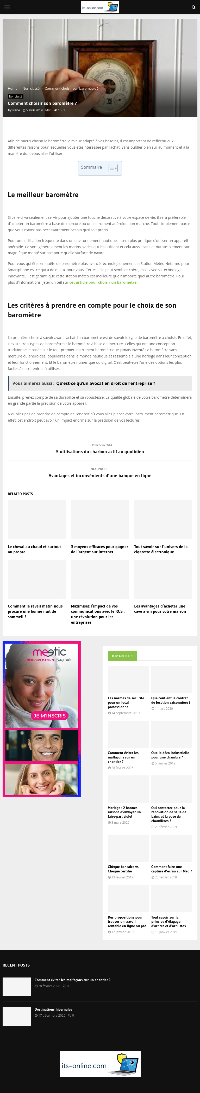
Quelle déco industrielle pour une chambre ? (170, 755)
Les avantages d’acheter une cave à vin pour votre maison (160, 608)
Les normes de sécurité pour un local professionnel (126, 702)
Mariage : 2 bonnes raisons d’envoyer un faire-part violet (124, 812)
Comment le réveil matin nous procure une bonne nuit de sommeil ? (35, 611)
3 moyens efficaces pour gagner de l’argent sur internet (99, 549)
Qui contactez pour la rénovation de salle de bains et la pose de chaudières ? (168, 814)
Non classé (15, 96)
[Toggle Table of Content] (110, 168)
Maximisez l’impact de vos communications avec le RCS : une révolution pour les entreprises (98, 614)
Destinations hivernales (53, 1009)
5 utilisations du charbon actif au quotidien (100, 451)
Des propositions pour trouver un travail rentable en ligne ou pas (127, 921)
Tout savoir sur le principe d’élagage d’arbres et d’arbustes (168, 921)
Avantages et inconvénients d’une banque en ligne (100, 475)
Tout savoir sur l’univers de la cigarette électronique (161, 549)
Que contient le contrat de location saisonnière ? (170, 700)
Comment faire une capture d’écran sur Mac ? (171, 868)
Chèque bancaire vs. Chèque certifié (123, 868)
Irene (16, 110)
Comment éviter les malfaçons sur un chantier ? (123, 757)
